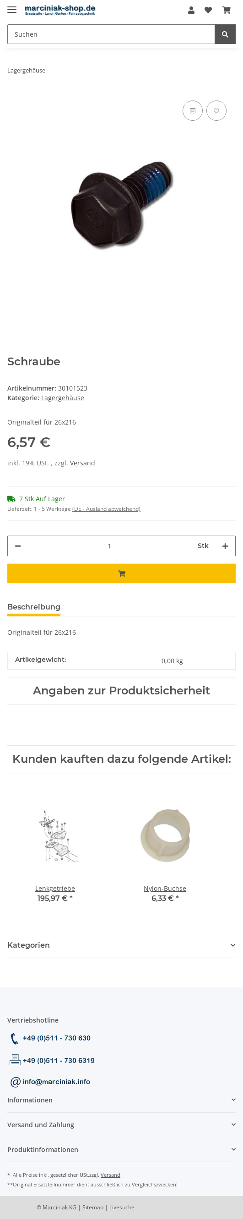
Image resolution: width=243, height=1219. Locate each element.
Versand (82, 463)
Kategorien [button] (28, 945)
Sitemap (92, 1207)
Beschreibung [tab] (33, 607)
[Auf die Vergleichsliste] (193, 111)
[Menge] (109, 546)
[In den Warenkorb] (121, 573)
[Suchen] (111, 34)
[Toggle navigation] (11, 5)
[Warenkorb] (226, 10)
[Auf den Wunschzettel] (216, 111)
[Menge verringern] (18, 546)
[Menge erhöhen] (225, 546)
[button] (191, 10)
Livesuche (122, 1207)
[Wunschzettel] (208, 10)
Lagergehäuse (62, 397)
